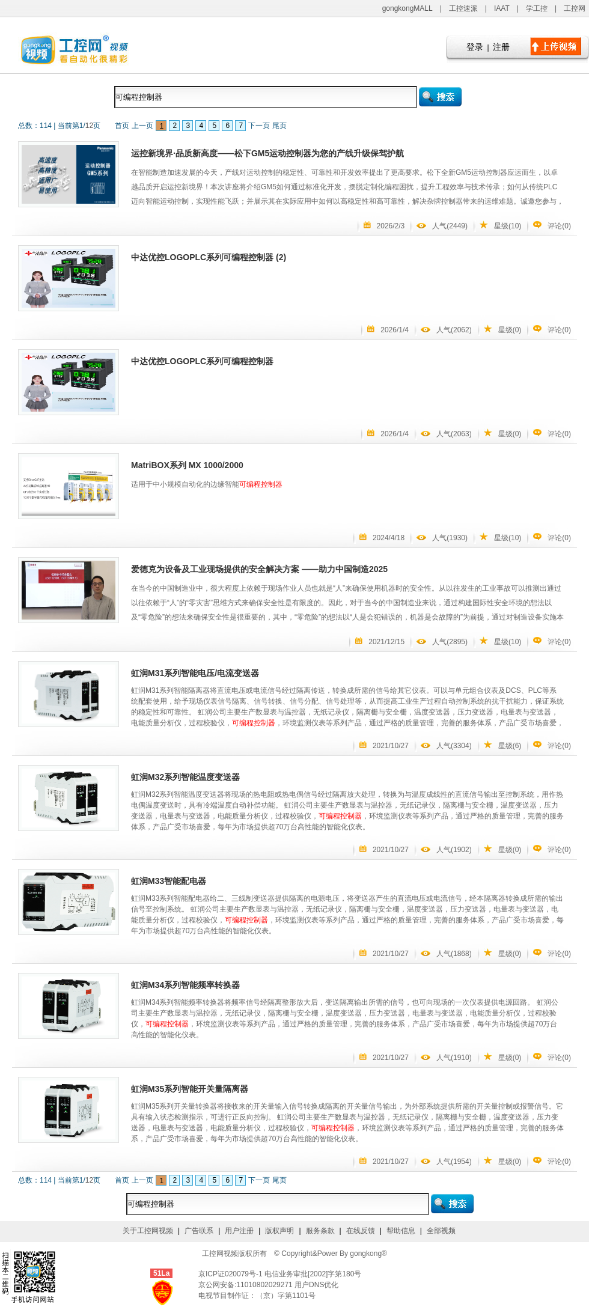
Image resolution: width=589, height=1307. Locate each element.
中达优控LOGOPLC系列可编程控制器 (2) (208, 257)
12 (89, 125)
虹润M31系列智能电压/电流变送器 (195, 673)
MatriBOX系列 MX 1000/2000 (187, 465)
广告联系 (199, 1230)
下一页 (259, 125)
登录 (474, 47)
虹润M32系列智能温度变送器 (185, 777)
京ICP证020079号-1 (231, 1274)
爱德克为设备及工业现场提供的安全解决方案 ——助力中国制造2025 (259, 569)
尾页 (279, 125)
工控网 (574, 8)
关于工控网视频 (148, 1230)
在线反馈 (360, 1230)
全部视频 (441, 1230)
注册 (501, 47)
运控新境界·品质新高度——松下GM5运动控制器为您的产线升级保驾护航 (267, 153)
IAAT (502, 8)
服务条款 (320, 1230)
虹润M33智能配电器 (168, 881)
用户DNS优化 (316, 1285)
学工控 (537, 8)
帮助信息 (400, 1230)
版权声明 (279, 1230)
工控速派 (463, 8)
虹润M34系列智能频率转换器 (185, 985)
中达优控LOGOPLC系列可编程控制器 (202, 361)
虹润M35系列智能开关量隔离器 (189, 1089)
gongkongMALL (407, 8)
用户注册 (239, 1230)
